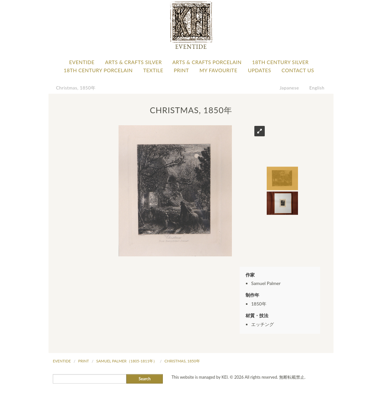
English (317, 87)
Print (181, 70)
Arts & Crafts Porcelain (206, 62)
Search (145, 378)
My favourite (218, 70)
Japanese (289, 87)
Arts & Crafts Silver (133, 62)
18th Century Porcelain (98, 70)
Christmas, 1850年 (75, 87)
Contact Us (298, 70)
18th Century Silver (280, 62)
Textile (153, 70)
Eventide (81, 62)
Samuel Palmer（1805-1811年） (126, 361)
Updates (259, 70)
